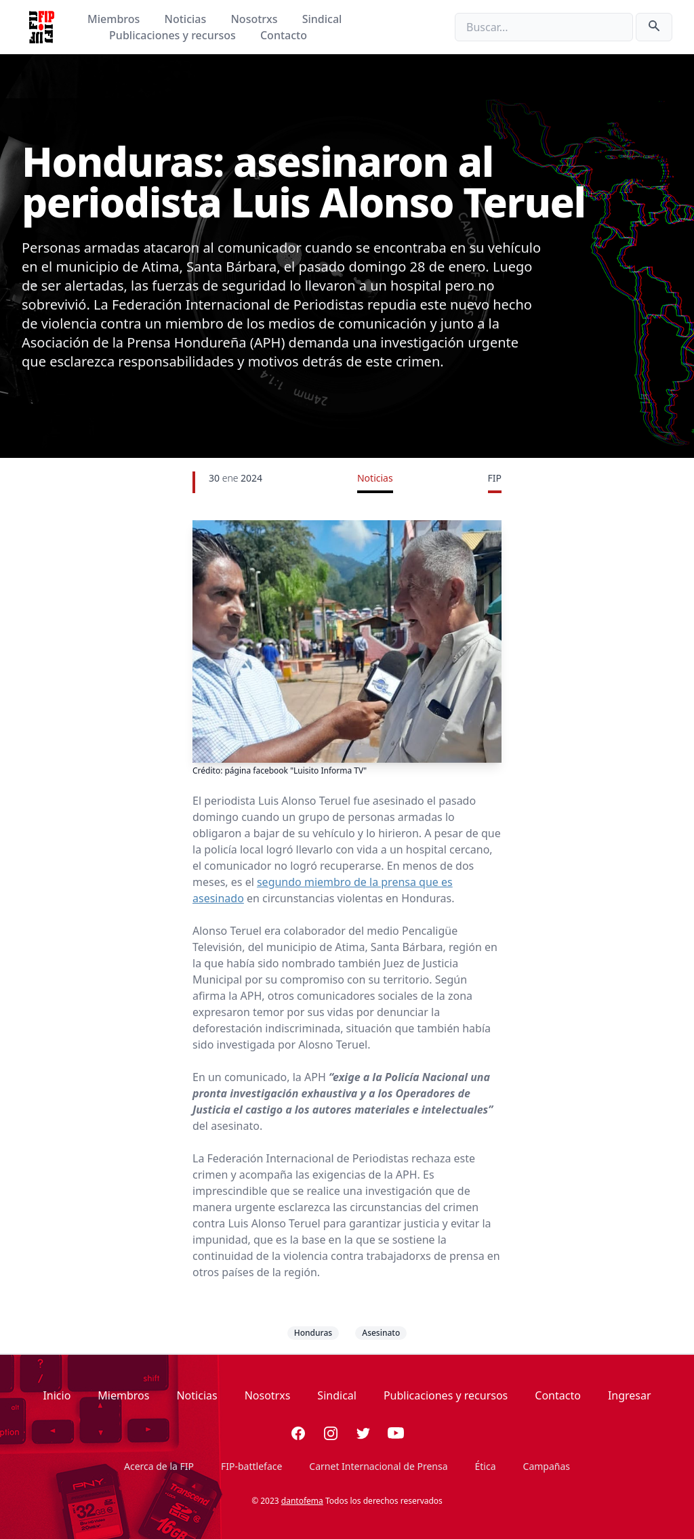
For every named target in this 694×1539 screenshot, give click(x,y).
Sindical (322, 19)
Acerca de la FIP (159, 1466)
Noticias (187, 19)
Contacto (283, 35)
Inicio (56, 1395)
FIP (495, 477)
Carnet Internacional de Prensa (378, 1466)
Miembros (114, 19)
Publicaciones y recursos (174, 35)
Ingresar (629, 1395)
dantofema (302, 1500)
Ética (485, 1466)
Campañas (546, 1466)
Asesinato (381, 1332)
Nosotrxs (255, 19)
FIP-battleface (251, 1466)
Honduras (313, 1332)
